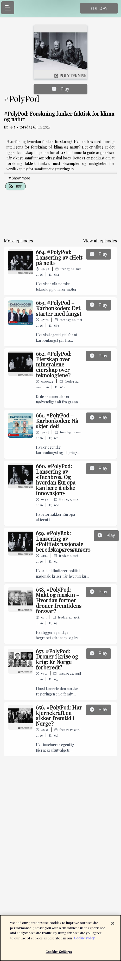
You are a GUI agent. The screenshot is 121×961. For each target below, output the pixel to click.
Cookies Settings (59, 954)
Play (60, 89)
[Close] (112, 926)
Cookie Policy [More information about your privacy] (84, 940)
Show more (19, 178)
